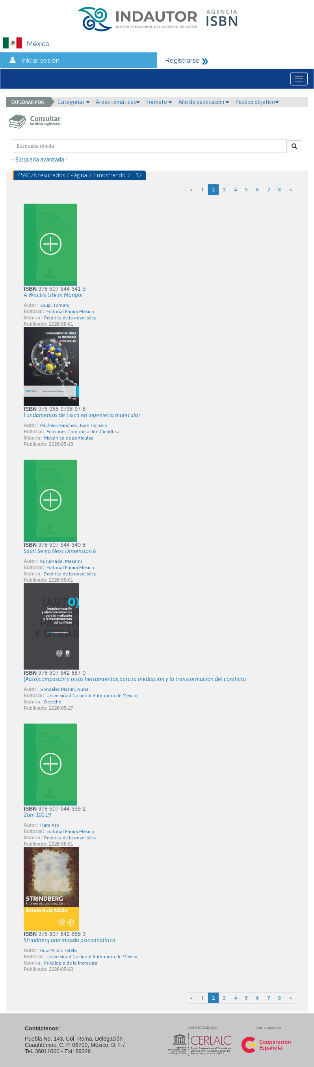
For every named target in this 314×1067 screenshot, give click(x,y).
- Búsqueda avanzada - (39, 159)
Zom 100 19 (37, 815)
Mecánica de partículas (68, 438)
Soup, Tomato (55, 305)
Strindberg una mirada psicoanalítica (69, 940)
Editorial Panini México (70, 311)
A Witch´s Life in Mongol (53, 295)
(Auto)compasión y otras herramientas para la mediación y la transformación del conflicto (135, 679)
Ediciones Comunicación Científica (83, 431)
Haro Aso (49, 825)
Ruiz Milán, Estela (58, 950)
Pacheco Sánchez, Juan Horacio (73, 425)
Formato (159, 102)
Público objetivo (257, 102)
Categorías (74, 102)
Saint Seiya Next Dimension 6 (60, 551)
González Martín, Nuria (64, 689)
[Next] (290, 189)
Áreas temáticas (118, 102)
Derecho (52, 702)
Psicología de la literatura (70, 963)
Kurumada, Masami (61, 561)
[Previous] (191, 189)
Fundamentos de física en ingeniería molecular (82, 415)
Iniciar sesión (40, 60)
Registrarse (182, 60)
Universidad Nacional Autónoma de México (91, 695)
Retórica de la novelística (70, 318)
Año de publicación (203, 102)
